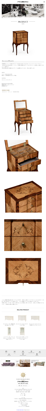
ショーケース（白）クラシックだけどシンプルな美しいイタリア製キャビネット (9, 333)
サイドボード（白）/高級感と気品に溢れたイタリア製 (9, 320)
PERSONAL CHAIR (31, 351)
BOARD (40, 351)
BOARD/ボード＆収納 (5, 90)
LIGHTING (23, 351)
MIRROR (37, 354)
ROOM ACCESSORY (23, 354)
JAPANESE (9, 354)
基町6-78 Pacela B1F (23, 398)
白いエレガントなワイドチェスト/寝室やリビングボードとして (35, 320)
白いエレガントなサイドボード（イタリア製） (22, 320)
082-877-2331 (24, 383)
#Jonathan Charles (16, 91)
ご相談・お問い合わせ (23, 385)
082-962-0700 (24, 400)
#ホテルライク (4, 91)
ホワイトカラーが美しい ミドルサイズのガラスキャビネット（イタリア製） (22, 333)
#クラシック (10, 91)
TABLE (15, 351)
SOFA (6, 351)
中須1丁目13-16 (23, 389)
